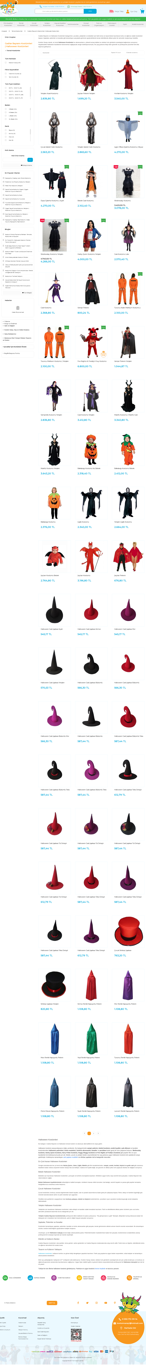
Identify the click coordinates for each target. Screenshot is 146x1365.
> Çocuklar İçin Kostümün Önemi (14, 347)
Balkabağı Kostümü (48, 522)
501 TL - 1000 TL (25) (15, 88)
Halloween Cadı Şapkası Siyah (52, 629)
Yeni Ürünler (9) (13, 77)
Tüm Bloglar (27, 293)
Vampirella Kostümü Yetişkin (51, 415)
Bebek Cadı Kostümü (86, 201)
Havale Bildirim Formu (25, 1333)
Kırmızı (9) (12, 133)
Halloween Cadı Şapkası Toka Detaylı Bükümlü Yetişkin (127, 790)
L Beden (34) (13, 116)
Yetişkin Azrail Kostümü (49, 93)
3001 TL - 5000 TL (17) (16, 98)
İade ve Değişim (9, 326)
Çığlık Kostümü (83, 522)
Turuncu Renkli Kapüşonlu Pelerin (126, 1058)
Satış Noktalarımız (10, 334)
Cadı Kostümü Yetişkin (86, 415)
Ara (30, 160)
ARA (90, 11)
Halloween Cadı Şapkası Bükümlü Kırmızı (126, 683)
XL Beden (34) (13, 119)
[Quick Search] (14, 160)
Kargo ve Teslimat (10, 323)
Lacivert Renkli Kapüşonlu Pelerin (126, 1111)
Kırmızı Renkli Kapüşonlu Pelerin (90, 1004)
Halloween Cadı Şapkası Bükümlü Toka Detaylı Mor (92, 790)
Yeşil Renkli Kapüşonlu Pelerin (89, 1058)
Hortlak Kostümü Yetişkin (123, 93)
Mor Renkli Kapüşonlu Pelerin (125, 1004)
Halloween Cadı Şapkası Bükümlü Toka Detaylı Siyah (55, 790)
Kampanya (74, 1323)
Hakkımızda (22, 1323)
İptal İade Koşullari (43, 1332)
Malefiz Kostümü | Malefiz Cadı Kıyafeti (126, 415)
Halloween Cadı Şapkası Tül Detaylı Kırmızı (54, 843)
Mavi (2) (11, 137)
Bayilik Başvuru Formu (12, 353)
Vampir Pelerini (83, 308)
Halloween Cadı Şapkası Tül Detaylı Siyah (127, 843)
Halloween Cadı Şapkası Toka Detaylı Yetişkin (91, 950)
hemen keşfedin (100, 1268)
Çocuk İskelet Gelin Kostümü (51, 147)
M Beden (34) (13, 112)
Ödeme (7, 321)
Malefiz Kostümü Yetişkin (50, 468)
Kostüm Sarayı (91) (14, 62)
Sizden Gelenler (75, 1326)
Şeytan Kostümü (84, 575)
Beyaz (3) (12, 130)
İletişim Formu (23, 1330)
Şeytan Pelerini (120, 575)
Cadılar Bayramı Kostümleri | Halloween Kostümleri (44, 31)
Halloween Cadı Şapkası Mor (124, 629)
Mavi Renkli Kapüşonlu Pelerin (52, 1058)
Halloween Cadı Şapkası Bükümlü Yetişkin (90, 736)
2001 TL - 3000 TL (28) (16, 94)
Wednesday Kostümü (122, 201)
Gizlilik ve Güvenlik (43, 1328)
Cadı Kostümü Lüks (121, 254)
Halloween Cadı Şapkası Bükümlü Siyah (90, 683)
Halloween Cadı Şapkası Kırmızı (89, 629)
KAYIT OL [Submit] (52, 1303)
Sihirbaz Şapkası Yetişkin (50, 1004)
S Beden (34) (13, 109)
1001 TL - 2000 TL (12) (16, 91)
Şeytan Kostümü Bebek (50, 575)
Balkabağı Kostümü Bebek (124, 468)
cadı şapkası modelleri (70, 1157)
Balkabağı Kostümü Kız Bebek (89, 468)
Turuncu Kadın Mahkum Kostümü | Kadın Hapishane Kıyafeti (127, 308)
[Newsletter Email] (30, 1303)
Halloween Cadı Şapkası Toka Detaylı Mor (127, 897)
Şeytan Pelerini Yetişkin (86, 93)
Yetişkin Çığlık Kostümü (123, 522)
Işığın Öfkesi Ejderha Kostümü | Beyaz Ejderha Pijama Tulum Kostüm (128, 147)
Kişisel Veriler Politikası (44, 1339)
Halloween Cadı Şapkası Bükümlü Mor (55, 736)
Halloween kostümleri (45, 1253)
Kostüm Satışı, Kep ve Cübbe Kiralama (16, 330)
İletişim (20, 1326)
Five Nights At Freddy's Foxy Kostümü (92, 361)
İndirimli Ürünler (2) (15, 73)
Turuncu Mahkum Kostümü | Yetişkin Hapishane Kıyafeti (55, 361)
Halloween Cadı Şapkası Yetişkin (52, 683)
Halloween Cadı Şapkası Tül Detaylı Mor (90, 843)
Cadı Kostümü (46, 308)
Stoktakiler (46, 53)
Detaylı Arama (26, 165)
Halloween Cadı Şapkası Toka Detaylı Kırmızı (91, 897)
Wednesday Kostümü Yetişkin (52, 254)
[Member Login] (131, 11)
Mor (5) (11, 140)
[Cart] (142, 11)
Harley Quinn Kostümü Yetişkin (89, 254)
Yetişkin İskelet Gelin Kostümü (89, 147)
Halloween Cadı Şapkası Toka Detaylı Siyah (54, 950)
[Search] (66, 11)
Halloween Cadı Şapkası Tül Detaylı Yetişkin (54, 897)
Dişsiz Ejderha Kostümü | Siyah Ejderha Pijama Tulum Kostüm (52, 201)
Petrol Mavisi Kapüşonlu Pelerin (52, 1111)
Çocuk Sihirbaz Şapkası (122, 950)
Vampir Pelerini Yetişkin (123, 361)
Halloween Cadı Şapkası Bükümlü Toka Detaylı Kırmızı (128, 736)
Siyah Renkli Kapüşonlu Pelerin (89, 1111)
